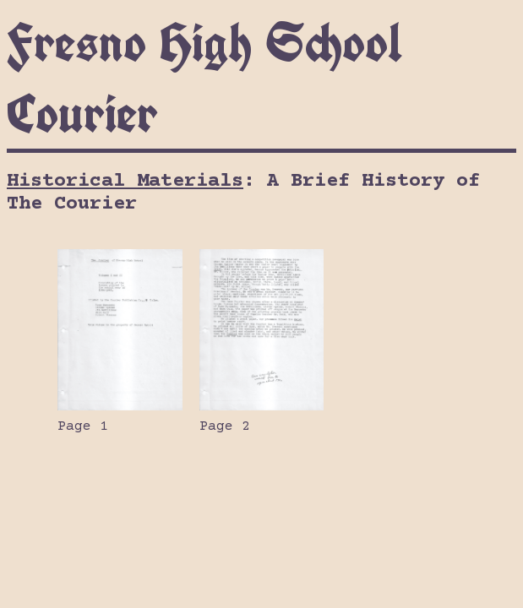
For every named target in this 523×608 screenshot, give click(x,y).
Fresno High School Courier (204, 78)
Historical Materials (125, 181)
